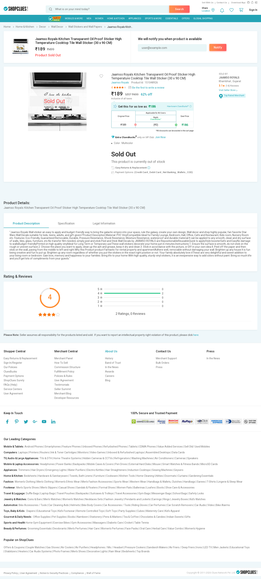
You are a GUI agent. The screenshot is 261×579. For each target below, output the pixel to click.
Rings (166, 499)
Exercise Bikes (61, 522)
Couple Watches (35, 547)
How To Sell (61, 362)
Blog (107, 380)
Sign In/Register (13, 362)
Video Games (97, 452)
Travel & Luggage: (14, 493)
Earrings (157, 499)
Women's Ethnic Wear (67, 481)
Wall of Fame (93, 573)
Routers (44, 452)
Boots (160, 487)
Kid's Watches (198, 499)
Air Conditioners (164, 458)
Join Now (160, 137)
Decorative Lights (97, 551)
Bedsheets (30, 475)
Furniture (99, 475)
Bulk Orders (162, 362)
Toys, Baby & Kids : (15, 510)
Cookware (112, 475)
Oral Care (145, 528)
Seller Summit (62, 389)
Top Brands (143, 551)
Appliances (134, 18)
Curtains (183, 475)
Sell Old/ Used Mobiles (197, 446)
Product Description (26, 223)
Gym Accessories (81, 522)
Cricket (129, 522)
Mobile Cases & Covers (100, 464)
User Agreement (13, 393)
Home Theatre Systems (67, 458)
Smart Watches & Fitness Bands (180, 464)
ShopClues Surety (14, 380)
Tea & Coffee (131, 516)
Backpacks (79, 464)
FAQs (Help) (10, 384)
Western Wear (138, 481)
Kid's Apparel (172, 510)
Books (71, 516)
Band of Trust (113, 362)
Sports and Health (14, 522)
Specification (66, 223)
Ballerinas (139, 487)
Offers (186, 18)
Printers (33, 452)
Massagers (99, 522)
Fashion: (9, 481)
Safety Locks (196, 493)
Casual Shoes (67, 487)
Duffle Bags (32, 493)
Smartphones (53, 446)
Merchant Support (166, 358)
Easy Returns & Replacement (20, 358)
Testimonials (61, 384)
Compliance (77, 573)
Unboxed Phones (92, 446)
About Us (111, 351)
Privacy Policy (11, 573)
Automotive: (11, 505)
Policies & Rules (63, 375)
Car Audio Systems (40, 551)
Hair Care (94, 528)
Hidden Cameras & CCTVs (98, 458)
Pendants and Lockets (137, 499)
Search (179, 9)
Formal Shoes (107, 487)
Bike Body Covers (92, 505)
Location (206, 11)
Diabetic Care (115, 522)
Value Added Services (170, 446)
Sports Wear (121, 481)
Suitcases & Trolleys (101, 493)
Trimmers (24, 470)
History (109, 358)
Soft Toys (111, 510)
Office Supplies (41, 516)
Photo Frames (61, 551)
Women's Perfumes (112, 528)
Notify (218, 47)
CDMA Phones (147, 446)
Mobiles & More (74, 18)
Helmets (75, 505)
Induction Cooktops (139, 470)
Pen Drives (121, 464)
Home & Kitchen (116, 18)
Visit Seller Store (227, 90)
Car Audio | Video (204, 505)
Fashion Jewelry (113, 499)
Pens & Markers (112, 516)
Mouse (157, 464)
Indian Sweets (175, 516)
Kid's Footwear (66, 510)
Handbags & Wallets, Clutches (165, 481)
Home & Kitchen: (13, 475)
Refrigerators (122, 458)
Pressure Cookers (135, 547)
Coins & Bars (34, 499)
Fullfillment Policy (64, 371)
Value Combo (175, 528)
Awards (109, 371)
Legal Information (104, 223)
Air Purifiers (82, 547)
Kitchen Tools (127, 475)
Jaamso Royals (120, 82)
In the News (112, 367)
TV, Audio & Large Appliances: (21, 458)
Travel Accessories (126, 493)
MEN (89, 18)
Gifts (187, 516)
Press (159, 367)
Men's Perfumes (77, 528)
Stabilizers (11, 551)
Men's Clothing (45, 481)
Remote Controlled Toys (90, 510)
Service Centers (13, 389)
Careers (109, 375)
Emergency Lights (56, 470)
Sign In (253, 9)
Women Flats (124, 487)
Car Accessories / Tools (116, 505)
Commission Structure (67, 367)
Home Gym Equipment (39, 522)
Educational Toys (46, 510)
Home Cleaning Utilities (149, 475)
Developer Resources (66, 397)
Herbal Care (159, 528)
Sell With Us (207, 2)
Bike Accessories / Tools (33, 505)
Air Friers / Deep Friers (182, 547)
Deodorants (59, 528)
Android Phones (34, 446)
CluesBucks (10, 371)
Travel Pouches (66, 493)
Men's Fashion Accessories (97, 481)
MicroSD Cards (209, 464)
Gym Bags (144, 493)
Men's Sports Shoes (27, 487)
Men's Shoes (78, 551)
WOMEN (99, 18)
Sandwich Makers (157, 547)
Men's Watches (52, 499)
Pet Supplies (59, 516)
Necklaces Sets (94, 499)
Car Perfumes (157, 505)
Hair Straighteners (116, 470)
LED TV (208, 547)
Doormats (170, 475)
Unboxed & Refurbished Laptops (125, 452)
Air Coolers (67, 547)
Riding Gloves (139, 505)
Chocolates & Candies (152, 516)
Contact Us (221, 2)
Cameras (180, 458)
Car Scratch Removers (180, 505)
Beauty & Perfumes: (15, 528)
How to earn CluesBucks (179, 106)
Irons (199, 547)
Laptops (23, 452)
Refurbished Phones (115, 446)
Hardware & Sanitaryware (53, 475)
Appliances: (11, 470)
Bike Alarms (223, 505)
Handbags (189, 481)
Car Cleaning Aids (58, 505)
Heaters (23, 551)
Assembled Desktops (158, 452)
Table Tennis (141, 522)
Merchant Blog (62, 393)
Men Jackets (221, 547)
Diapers (30, 510)
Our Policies (10, 367)
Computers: (11, 452)
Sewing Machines (162, 470)
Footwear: (10, 487)
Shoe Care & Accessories (180, 487)
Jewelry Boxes (179, 499)
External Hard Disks (140, 464)
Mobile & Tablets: (14, 446)
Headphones (47, 464)
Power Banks (63, 464)
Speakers (192, 458)
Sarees (201, 481)
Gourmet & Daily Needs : (18, 516)
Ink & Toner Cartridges (63, 452)
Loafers (151, 487)
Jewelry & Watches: (15, 499)
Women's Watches (73, 499)
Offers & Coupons (14, 547)
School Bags (180, 493)
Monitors (83, 452)
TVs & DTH (46, 458)
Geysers (178, 470)
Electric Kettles (95, 470)
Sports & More (153, 18)
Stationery (96, 516)
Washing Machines (142, 458)
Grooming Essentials (39, 528)
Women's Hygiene (195, 528)
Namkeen (82, 516)
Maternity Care (154, 510)
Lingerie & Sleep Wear (230, 481)
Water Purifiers (76, 470)
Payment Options (14, 375)
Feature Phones (71, 446)
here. (196, 334)
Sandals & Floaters (87, 487)
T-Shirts (211, 481)
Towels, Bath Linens (80, 475)
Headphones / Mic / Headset (106, 547)
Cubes (140, 510)
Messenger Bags (161, 493)
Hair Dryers (37, 470)
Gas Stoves (52, 547)
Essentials (172, 18)
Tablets (133, 446)
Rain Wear (115, 551)
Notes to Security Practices (54, 573)
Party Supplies (127, 510)
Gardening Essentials (201, 475)
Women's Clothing (25, 481)
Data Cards (178, 452)
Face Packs (131, 528)
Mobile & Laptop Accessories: (21, 464)
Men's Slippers (49, 487)
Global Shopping (203, 18)
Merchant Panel (63, 358)
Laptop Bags (48, 493)
